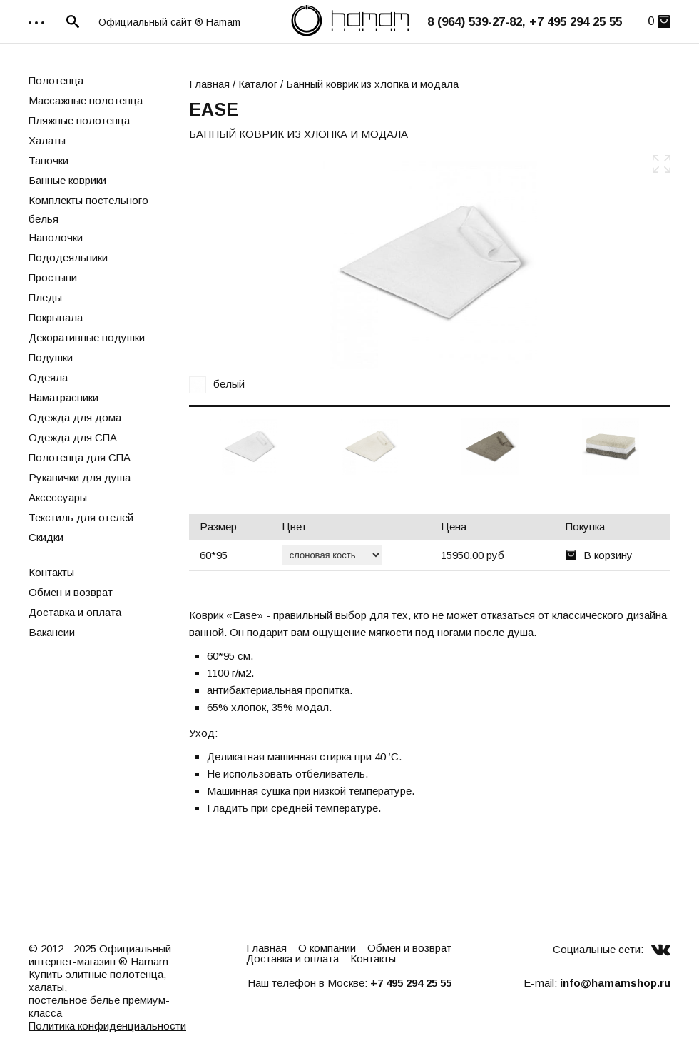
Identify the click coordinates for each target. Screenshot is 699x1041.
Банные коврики (67, 180)
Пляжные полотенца (79, 120)
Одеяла (48, 377)
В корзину (608, 555)
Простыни (53, 277)
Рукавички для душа (80, 477)
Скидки (46, 537)
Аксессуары (58, 497)
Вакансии (52, 632)
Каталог (257, 84)
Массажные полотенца (86, 100)
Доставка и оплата (75, 612)
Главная (209, 84)
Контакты (51, 572)
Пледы (45, 297)
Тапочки (48, 160)
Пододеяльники (68, 257)
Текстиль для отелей (81, 517)
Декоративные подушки (87, 337)
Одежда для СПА (73, 437)
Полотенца (56, 80)
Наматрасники (63, 397)
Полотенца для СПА (80, 457)
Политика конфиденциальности (107, 1026)
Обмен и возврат (71, 592)
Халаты (47, 140)
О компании (327, 947)
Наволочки (56, 237)
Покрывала (56, 317)
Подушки (51, 357)
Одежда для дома (75, 417)
